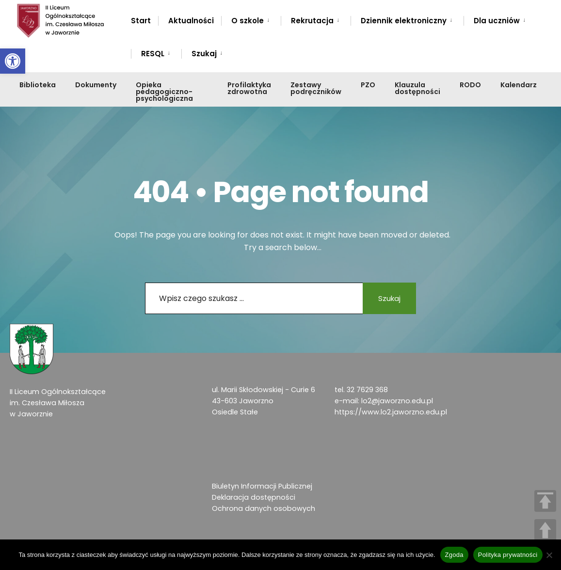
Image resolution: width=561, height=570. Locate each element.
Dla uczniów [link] (497, 21)
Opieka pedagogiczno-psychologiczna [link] (164, 91)
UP (545, 530)
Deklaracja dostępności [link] (253, 497)
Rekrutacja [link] (312, 21)
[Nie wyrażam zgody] (549, 555)
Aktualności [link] (191, 21)
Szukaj (389, 298)
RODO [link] (470, 85)
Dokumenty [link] (95, 85)
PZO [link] (368, 85)
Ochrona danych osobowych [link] (263, 508)
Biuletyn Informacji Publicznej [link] (262, 486)
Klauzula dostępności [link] (417, 88)
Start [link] (141, 21)
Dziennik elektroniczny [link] (404, 21)
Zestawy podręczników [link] (315, 88)
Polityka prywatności (508, 554)
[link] (12, 61)
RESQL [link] (152, 53)
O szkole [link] (247, 21)
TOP (545, 501)
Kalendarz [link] (518, 85)
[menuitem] (251, 18)
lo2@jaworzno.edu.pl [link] (397, 401)
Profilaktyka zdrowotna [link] (249, 88)
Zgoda (454, 554)
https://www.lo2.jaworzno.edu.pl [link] (391, 412)
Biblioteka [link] (37, 85)
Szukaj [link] (204, 53)
